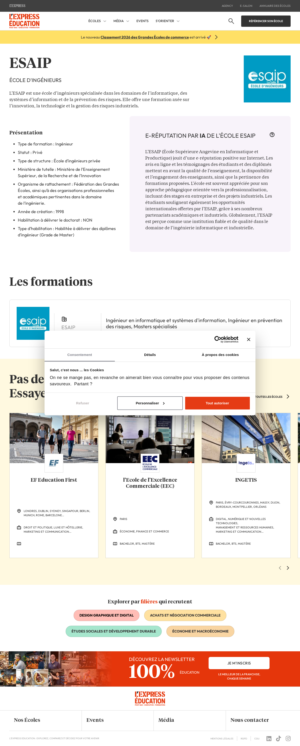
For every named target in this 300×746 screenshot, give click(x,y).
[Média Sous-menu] (127, 21)
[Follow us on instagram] (288, 738)
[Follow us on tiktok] (278, 738)
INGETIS (246, 480)
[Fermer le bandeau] (248, 339)
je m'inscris (239, 663)
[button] (42, 721)
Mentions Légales (221, 738)
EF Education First (54, 480)
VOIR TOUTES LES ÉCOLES (264, 396)
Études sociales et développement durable (113, 631)
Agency (227, 6)
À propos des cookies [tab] (220, 354)
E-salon (246, 6)
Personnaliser (150, 403)
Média (118, 21)
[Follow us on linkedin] (268, 738)
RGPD (244, 738)
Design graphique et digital (106, 615)
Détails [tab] (150, 354)
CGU (256, 738)
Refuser (82, 403)
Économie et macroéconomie (200, 631)
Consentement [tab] (79, 354)
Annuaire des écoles (275, 6)
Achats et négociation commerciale (185, 615)
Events (142, 21)
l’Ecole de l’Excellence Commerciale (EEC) (150, 483)
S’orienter (165, 21)
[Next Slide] (288, 568)
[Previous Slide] (280, 568)
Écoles (94, 21)
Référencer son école (266, 21)
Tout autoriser (217, 403)
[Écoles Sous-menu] (104, 21)
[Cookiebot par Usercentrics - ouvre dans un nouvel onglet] (217, 339)
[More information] (272, 136)
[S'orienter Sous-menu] (178, 21)
